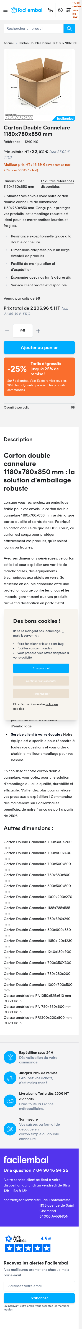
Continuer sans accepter (41, 681)
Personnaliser (41, 693)
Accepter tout (41, 668)
